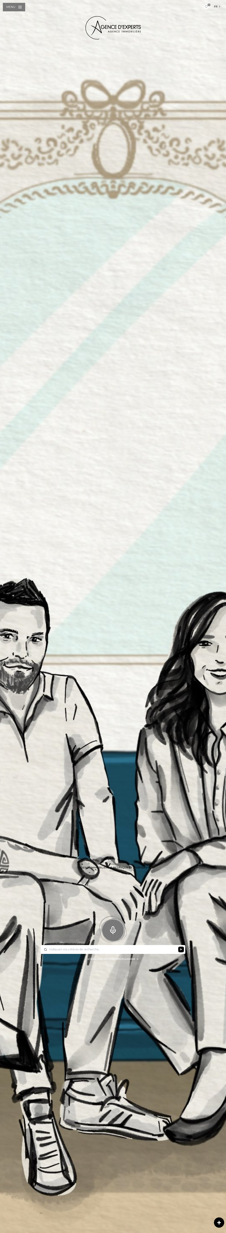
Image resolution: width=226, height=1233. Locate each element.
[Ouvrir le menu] (14, 7)
